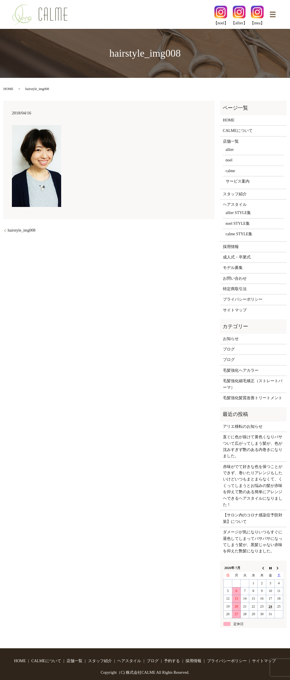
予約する (172, 661)
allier (230, 149)
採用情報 (231, 247)
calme (230, 171)
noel (229, 160)
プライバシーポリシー (243, 299)
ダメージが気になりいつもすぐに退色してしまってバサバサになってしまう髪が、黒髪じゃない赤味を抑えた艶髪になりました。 (252, 541)
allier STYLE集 (238, 213)
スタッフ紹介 (235, 194)
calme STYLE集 (239, 234)
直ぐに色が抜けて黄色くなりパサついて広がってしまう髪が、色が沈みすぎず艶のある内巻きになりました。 (252, 446)
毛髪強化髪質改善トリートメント (252, 398)
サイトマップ (235, 310)
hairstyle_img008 (21, 230)
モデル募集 (233, 268)
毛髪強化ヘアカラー (241, 370)
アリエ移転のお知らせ (243, 426)
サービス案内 (238, 181)
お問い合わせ (235, 278)
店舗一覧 (231, 141)
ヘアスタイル (235, 204)
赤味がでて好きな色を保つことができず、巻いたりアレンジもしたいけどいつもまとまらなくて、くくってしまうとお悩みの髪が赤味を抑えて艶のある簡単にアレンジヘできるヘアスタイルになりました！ (252, 486)
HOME (8, 89)
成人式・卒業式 (237, 257)
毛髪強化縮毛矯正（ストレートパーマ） (252, 384)
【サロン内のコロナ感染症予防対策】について (252, 518)
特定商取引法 (235, 289)
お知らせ (231, 339)
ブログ (229, 349)
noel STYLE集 (238, 223)
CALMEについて (238, 131)
